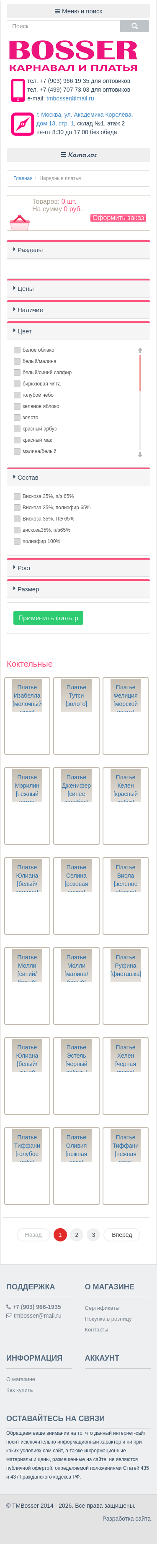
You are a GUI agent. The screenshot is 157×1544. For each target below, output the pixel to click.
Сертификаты (102, 1308)
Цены (26, 288)
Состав (28, 477)
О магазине (20, 1379)
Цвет (25, 331)
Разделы (30, 249)
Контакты (96, 1329)
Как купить (19, 1390)
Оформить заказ (118, 217)
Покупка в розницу (108, 1319)
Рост (24, 567)
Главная (23, 178)
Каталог (79, 154)
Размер (28, 589)
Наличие (30, 309)
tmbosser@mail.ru (70, 98)
